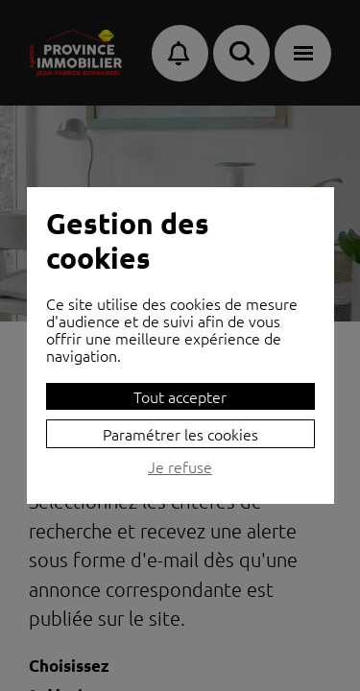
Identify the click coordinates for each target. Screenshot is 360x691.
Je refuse (180, 467)
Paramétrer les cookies (180, 433)
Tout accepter (180, 396)
